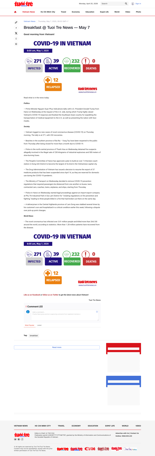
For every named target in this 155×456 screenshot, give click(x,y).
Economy (76, 12)
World (116, 12)
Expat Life (104, 12)
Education (90, 12)
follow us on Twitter (50, 295)
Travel (63, 12)
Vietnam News (28, 12)
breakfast (34, 335)
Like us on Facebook (32, 295)
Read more (56, 347)
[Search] (114, 4)
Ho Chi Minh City (48, 12)
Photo (138, 12)
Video (127, 12)
